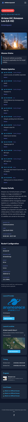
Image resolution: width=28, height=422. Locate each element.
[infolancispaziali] (8, 2)
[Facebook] (14, 415)
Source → (6, 77)
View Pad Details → (14, 351)
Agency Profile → (8, 318)
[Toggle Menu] (25, 2)
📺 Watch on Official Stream (11, 391)
